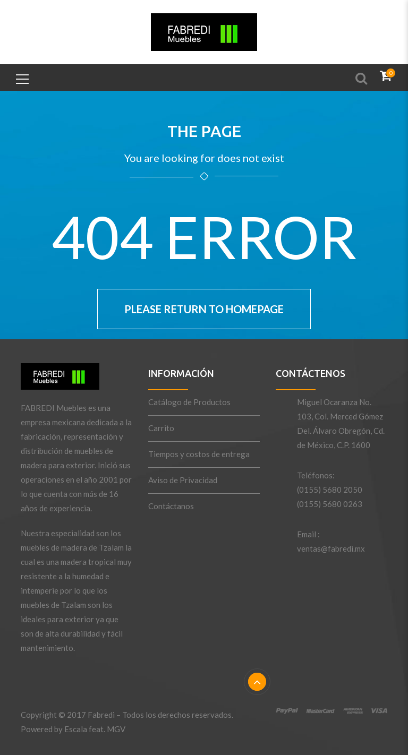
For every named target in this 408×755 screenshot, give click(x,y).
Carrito (161, 428)
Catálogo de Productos (189, 402)
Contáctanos (171, 506)
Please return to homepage (204, 309)
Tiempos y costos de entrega (199, 454)
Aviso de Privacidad (182, 480)
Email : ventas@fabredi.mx (331, 541)
